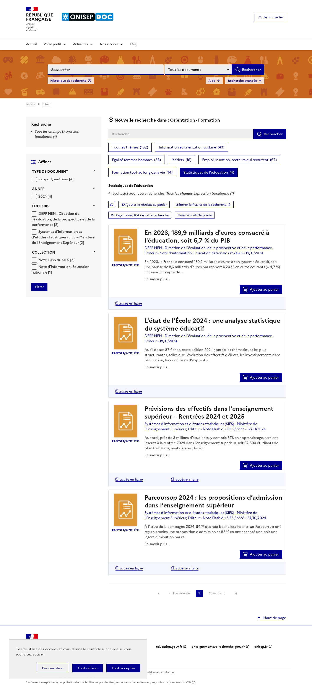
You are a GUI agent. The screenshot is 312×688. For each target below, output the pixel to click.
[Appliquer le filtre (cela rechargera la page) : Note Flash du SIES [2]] (56, 260)
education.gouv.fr (169, 646)
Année (38, 188)
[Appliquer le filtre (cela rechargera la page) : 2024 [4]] (45, 196)
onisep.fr (261, 646)
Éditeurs (40, 206)
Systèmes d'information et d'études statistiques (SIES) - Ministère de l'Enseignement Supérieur (63, 237)
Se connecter (273, 17)
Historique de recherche (68, 80)
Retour (46, 104)
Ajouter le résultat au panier (146, 204)
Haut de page (274, 617)
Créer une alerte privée (195, 215)
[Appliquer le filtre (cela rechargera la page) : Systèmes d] (63, 236)
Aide (211, 80)
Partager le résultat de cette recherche (140, 215)
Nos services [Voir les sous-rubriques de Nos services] (109, 44)
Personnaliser (53, 668)
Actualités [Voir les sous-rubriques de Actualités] (80, 44)
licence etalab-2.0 (180, 682)
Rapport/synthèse (53, 179)
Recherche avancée (242, 80)
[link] (158, 593)
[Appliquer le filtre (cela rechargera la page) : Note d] (60, 269)
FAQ (133, 44)
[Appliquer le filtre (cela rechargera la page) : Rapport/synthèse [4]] (55, 179)
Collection (43, 252)
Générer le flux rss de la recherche (201, 204)
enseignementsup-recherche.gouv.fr (218, 646)
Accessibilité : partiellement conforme (150, 672)
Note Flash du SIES (54, 259)
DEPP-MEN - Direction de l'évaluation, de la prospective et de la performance (63, 219)
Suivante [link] (215, 593)
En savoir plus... (157, 279)
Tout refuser (88, 668)
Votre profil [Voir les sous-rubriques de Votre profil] (52, 44)
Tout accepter (123, 668)
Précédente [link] (181, 593)
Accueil (31, 44)
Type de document (50, 171)
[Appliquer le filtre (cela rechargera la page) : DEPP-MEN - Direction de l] (63, 218)
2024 (43, 196)
